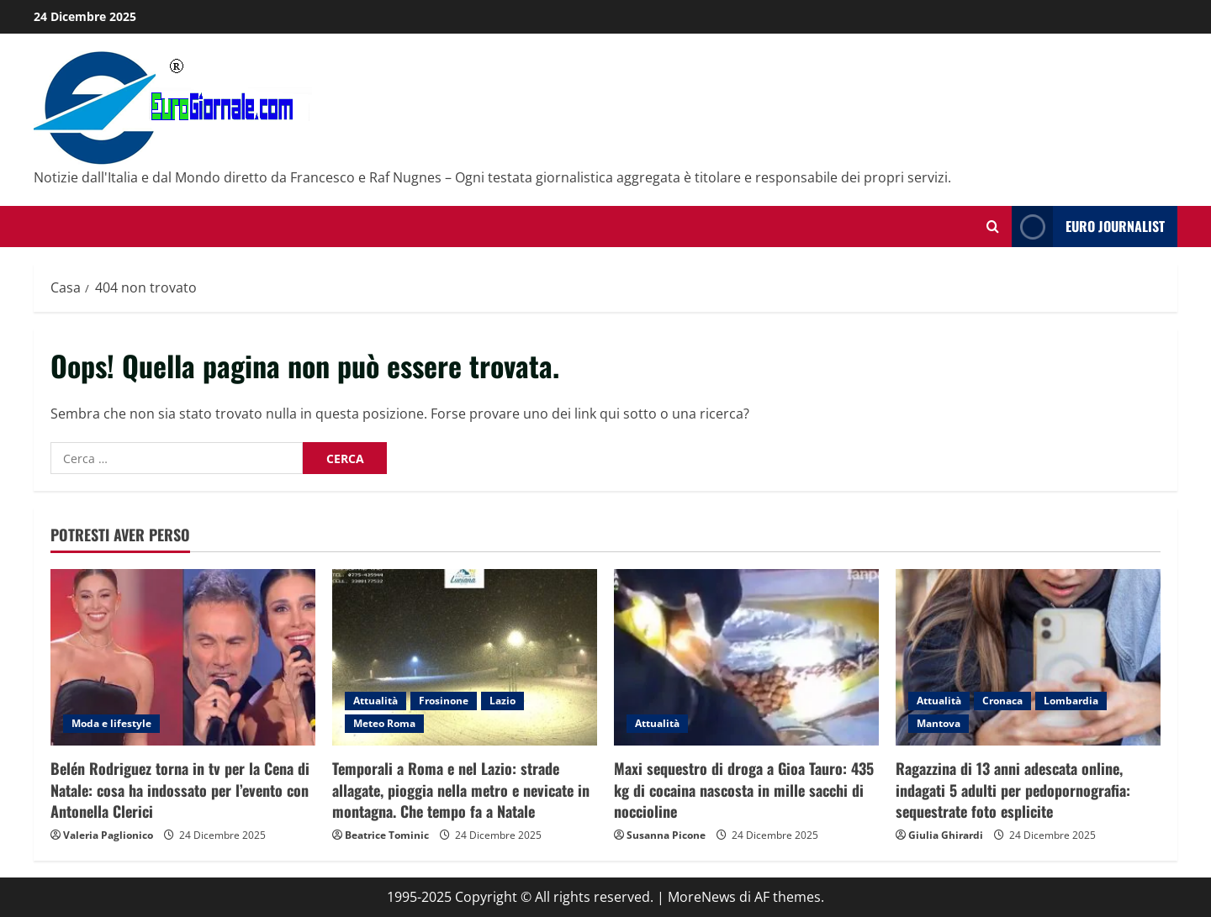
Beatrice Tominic (387, 835)
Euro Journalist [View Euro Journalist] (1088, 226)
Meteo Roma (384, 723)
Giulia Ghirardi (945, 835)
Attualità (375, 700)
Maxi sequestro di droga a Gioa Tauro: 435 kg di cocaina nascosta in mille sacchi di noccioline (744, 789)
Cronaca (1002, 700)
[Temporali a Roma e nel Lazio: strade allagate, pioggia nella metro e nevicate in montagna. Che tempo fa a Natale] (464, 657)
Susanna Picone (666, 835)
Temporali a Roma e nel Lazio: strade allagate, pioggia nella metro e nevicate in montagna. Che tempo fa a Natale (461, 789)
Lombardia (1071, 700)
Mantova (938, 723)
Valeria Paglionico (108, 835)
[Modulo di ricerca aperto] (992, 226)
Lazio (502, 700)
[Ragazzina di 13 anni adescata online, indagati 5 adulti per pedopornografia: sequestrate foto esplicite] (1028, 657)
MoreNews (702, 897)
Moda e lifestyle (111, 723)
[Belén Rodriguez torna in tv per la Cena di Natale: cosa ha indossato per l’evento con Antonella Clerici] (182, 657)
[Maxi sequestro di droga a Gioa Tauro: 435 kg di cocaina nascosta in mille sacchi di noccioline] (746, 657)
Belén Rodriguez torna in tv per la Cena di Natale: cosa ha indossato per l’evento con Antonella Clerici (179, 789)
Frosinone (443, 700)
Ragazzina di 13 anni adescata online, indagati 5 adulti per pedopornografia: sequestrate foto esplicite (1013, 789)
